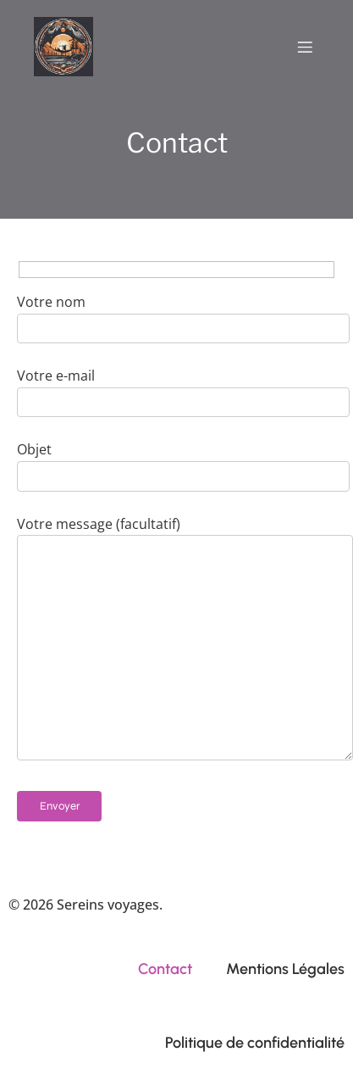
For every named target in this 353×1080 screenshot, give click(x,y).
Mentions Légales (285, 969)
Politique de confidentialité (255, 1042)
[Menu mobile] (304, 46)
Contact (165, 969)
